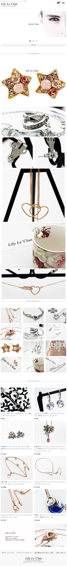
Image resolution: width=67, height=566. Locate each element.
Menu (64, 2)
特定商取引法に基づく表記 (44, 553)
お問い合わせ (60, 553)
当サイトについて (8, 553)
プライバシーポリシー (24, 553)
